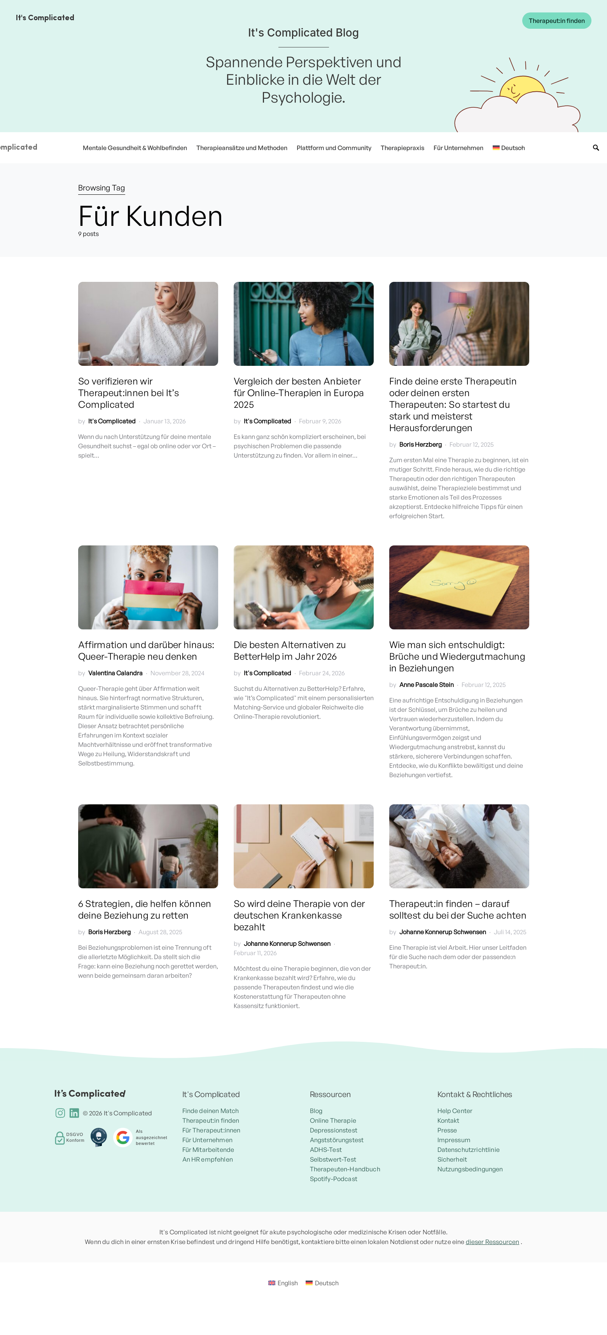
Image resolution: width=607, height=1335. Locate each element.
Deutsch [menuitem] (359, 1298)
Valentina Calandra (115, 673)
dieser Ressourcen (493, 1242)
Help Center (455, 1111)
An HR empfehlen (207, 1159)
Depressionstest (333, 1130)
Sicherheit (452, 1159)
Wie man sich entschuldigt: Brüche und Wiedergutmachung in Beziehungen (457, 656)
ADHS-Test (326, 1149)
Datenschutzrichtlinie (468, 1149)
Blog (316, 1111)
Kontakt (448, 1120)
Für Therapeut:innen (211, 1130)
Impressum (454, 1140)
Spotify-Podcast (333, 1179)
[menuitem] (506, 147)
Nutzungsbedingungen (470, 1169)
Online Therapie (333, 1120)
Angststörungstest (337, 1140)
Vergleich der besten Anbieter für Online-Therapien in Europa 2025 (299, 392)
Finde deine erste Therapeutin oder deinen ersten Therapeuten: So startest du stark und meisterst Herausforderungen (453, 404)
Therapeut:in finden (557, 20)
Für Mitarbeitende (208, 1149)
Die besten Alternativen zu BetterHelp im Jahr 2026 (290, 650)
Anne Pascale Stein (426, 684)
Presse (447, 1130)
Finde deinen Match (210, 1111)
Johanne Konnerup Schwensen (287, 943)
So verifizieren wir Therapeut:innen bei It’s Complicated (128, 392)
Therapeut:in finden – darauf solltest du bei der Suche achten (458, 909)
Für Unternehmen (207, 1140)
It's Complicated (45, 18)
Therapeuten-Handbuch (345, 1169)
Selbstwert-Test (333, 1159)
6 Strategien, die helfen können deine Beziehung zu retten (145, 909)
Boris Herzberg (420, 444)
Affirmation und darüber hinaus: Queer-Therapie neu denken (146, 650)
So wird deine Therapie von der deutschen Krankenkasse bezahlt (299, 915)
